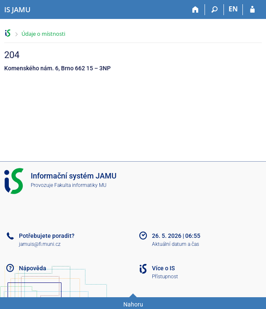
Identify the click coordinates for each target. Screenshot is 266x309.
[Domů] (195, 9)
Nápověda (32, 268)
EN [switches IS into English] (233, 8)
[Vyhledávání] (214, 9)
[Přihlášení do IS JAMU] (252, 9)
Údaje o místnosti (43, 33)
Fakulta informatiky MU (80, 185)
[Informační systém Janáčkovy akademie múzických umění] (17, 9)
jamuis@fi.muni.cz (40, 244)
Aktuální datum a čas (175, 244)
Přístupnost (165, 277)
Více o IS (163, 268)
